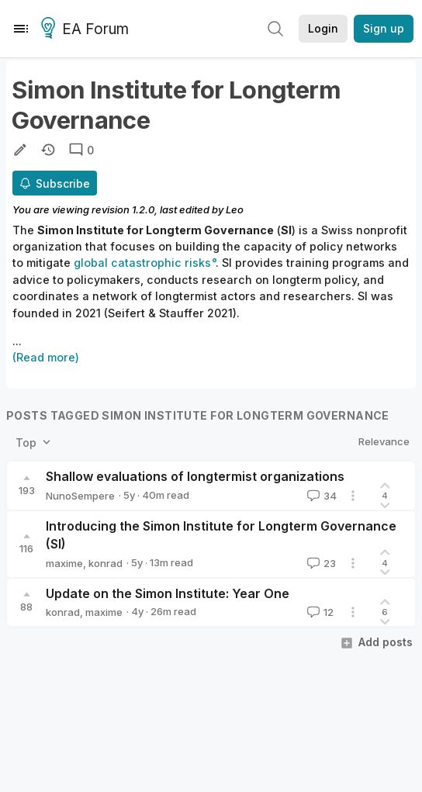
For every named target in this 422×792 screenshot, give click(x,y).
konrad (105, 563)
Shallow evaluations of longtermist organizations (195, 476)
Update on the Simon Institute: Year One (167, 593)
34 (320, 496)
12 (319, 612)
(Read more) (45, 357)
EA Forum (87, 29)
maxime (64, 563)
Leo (235, 209)
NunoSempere (80, 495)
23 (320, 563)
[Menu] (21, 28)
